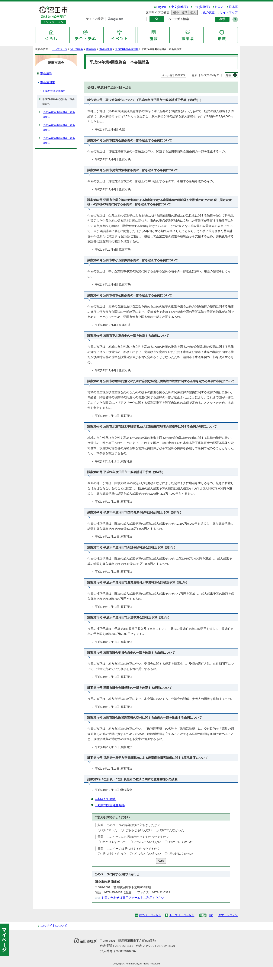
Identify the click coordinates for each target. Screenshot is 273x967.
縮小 (175, 12)
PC (211, 915)
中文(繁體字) (201, 7)
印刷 (228, 75)
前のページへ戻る (150, 915)
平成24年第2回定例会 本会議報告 (59, 127)
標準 (183, 12)
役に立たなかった (172, 830)
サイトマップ (229, 12)
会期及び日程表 (105, 799)
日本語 (233, 7)
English (161, 7)
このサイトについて (53, 925)
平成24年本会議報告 (127, 49)
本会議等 (91, 49)
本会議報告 (105, 49)
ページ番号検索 (178, 19)
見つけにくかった (181, 853)
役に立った (109, 830)
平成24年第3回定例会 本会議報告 (59, 114)
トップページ (59, 49)
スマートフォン (228, 915)
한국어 (219, 7)
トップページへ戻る (181, 915)
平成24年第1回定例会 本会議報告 (59, 140)
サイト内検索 (95, 18)
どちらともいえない (138, 830)
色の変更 (209, 12)
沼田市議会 (76, 49)
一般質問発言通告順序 (110, 805)
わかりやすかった (114, 842)
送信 (161, 860)
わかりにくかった (181, 842)
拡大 (192, 12)
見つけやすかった (114, 853)
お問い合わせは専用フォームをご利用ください (133, 897)
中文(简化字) (179, 7)
